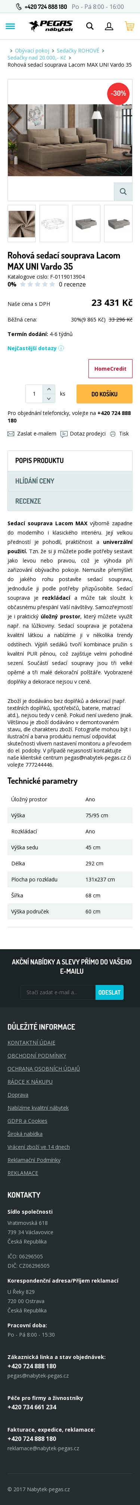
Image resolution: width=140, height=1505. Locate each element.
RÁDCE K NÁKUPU (30, 1081)
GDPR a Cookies (27, 1120)
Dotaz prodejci (83, 433)
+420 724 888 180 (46, 6)
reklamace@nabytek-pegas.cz (43, 1448)
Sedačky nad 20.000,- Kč (36, 57)
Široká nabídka (25, 1133)
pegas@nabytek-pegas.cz (38, 1375)
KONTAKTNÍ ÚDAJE (31, 1042)
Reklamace (22, 1172)
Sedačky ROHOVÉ (78, 50)
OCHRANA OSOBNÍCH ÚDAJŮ (43, 1068)
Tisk (119, 433)
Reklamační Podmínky (33, 1159)
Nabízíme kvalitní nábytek (38, 1107)
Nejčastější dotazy (35, 348)
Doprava (17, 1094)
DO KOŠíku (104, 394)
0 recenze (72, 284)
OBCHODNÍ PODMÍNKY (36, 1055)
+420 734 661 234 (31, 1407)
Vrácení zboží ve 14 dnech (38, 1146)
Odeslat (109, 992)
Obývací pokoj (32, 50)
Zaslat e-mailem (31, 433)
